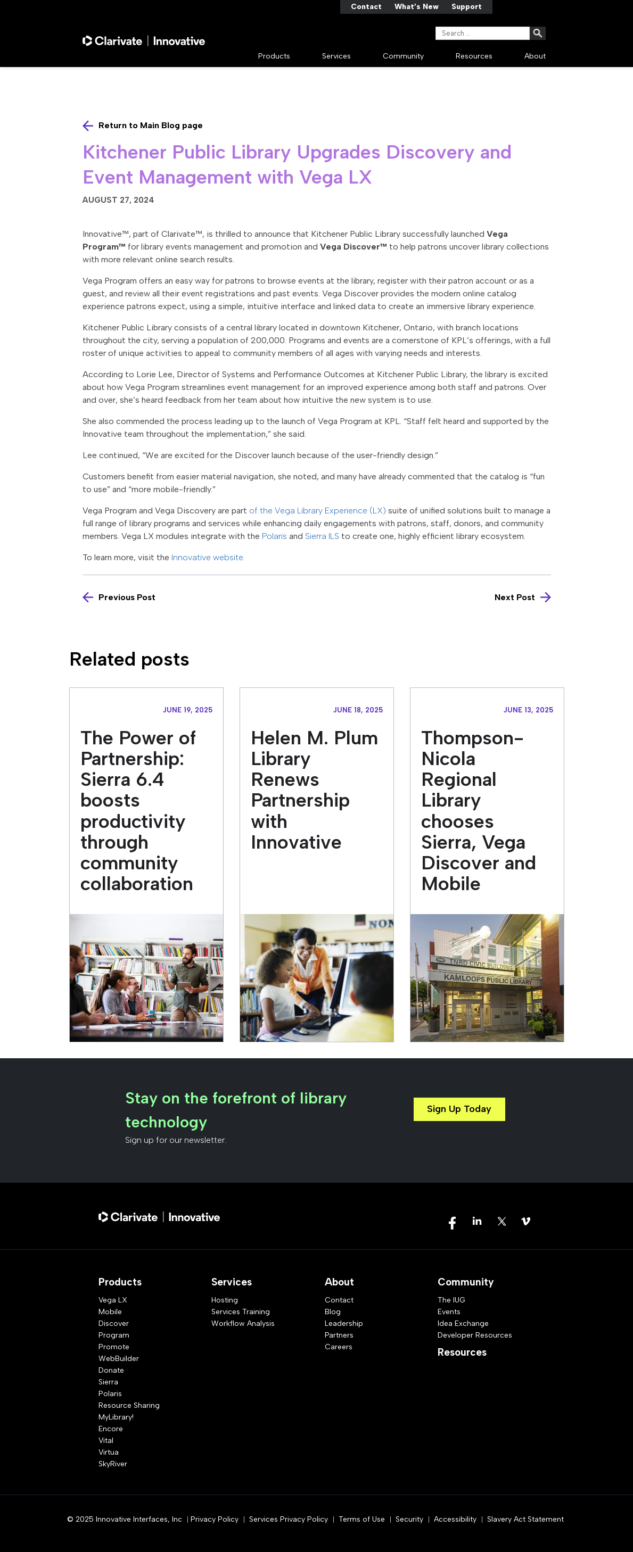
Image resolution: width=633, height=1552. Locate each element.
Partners (339, 1335)
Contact (366, 6)
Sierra (108, 1382)
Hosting (224, 1300)
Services (336, 56)
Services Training (240, 1311)
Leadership (344, 1323)
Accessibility (455, 1519)
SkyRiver (112, 1463)
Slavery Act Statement (525, 1519)
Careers (338, 1346)
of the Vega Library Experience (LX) (317, 510)
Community (403, 56)
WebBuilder (118, 1358)
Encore (110, 1428)
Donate (111, 1370)
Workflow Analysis (243, 1323)
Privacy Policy (215, 1519)
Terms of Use (362, 1519)
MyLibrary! (116, 1417)
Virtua (108, 1452)
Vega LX (112, 1300)
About (535, 56)
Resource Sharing (129, 1405)
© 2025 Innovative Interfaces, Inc (124, 1519)
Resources (474, 56)
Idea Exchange (463, 1323)
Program (113, 1335)
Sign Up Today (459, 1109)
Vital (105, 1440)
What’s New (416, 6)
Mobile (110, 1311)
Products (274, 56)
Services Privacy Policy (288, 1519)
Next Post (515, 597)
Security (409, 1519)
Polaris (274, 536)
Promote (113, 1346)
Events (449, 1311)
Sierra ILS (322, 536)
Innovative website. (211, 557)
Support (466, 6)
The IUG (451, 1300)
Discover (113, 1323)
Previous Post (126, 597)
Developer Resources (475, 1335)
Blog (333, 1311)
